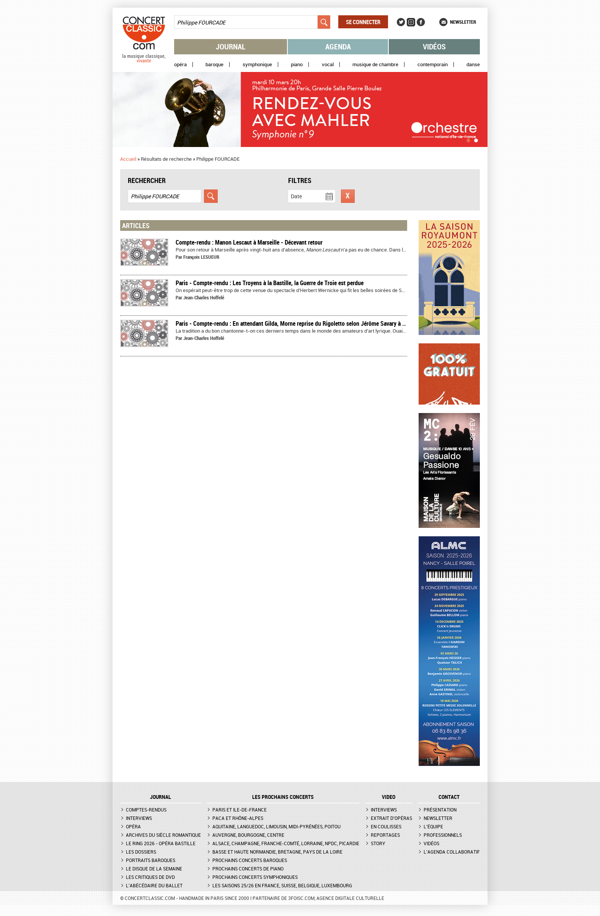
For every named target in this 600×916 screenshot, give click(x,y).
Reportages (385, 835)
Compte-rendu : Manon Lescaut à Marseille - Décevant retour (249, 242)
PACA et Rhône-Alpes (237, 818)
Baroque (214, 64)
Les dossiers (141, 852)
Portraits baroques (150, 860)
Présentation (440, 810)
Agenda (338, 46)
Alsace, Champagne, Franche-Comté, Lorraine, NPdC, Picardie (285, 843)
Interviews (139, 818)
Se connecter (363, 22)
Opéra (180, 64)
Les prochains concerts (283, 797)
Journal (231, 46)
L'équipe (433, 826)
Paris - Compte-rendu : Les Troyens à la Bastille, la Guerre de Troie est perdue (270, 283)
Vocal (328, 64)
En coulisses (386, 826)
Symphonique (257, 64)
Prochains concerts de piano (248, 868)
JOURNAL (160, 797)
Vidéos (434, 46)
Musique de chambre (375, 64)
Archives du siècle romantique (163, 835)
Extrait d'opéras (391, 818)
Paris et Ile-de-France (239, 810)
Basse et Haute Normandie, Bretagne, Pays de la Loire (277, 852)
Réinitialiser (348, 196)
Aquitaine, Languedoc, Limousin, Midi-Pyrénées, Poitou (276, 826)
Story (378, 843)
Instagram (411, 22)
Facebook (421, 22)
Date (296, 196)
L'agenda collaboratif (452, 852)
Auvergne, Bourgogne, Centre (248, 835)
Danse (473, 64)
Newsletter (463, 21)
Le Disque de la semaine (154, 868)
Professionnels (443, 835)
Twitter (401, 22)
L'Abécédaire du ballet (154, 885)
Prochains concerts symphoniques (255, 877)
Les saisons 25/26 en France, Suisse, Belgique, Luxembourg (282, 885)
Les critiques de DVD (150, 877)
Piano (297, 64)
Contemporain (432, 64)
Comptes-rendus (146, 810)
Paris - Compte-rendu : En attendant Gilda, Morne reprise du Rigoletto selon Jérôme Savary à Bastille (298, 323)
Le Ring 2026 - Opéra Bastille (161, 843)
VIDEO (388, 797)
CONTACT (449, 797)
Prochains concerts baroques (249, 860)
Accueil (128, 158)
